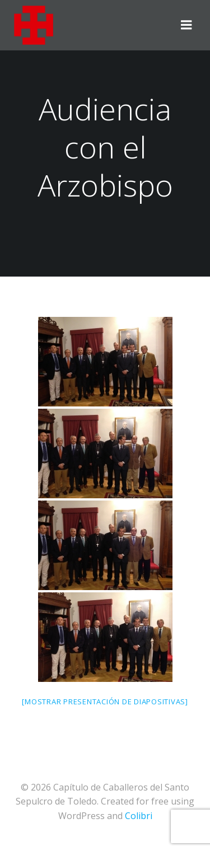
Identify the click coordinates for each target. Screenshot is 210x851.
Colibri (138, 816)
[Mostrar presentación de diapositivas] (105, 701)
